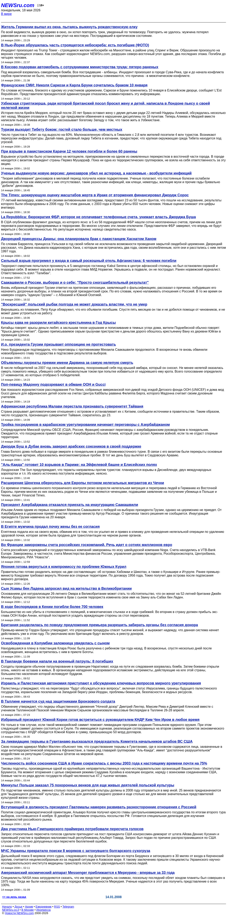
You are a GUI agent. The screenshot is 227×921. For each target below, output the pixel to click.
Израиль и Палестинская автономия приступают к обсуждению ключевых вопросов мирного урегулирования (101, 683)
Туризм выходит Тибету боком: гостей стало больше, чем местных (61, 129)
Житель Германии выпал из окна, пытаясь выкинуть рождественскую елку (69, 27)
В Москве (27, 909)
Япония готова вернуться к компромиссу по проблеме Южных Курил (63, 567)
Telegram (68, 906)
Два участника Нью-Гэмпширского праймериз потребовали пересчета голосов (72, 829)
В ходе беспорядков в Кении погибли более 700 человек (52, 607)
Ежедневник (44, 906)
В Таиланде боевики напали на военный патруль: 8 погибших (57, 661)
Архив (29, 906)
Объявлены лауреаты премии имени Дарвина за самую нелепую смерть (67, 363)
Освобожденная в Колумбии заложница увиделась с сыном (55, 643)
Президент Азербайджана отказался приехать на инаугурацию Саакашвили (69, 505)
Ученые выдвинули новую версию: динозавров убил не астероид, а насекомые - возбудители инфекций (96, 173)
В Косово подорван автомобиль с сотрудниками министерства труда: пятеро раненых (79, 67)
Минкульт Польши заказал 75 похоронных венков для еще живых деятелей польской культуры (87, 785)
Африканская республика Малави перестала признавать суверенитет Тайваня (72, 406)
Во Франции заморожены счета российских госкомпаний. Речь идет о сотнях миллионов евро (86, 545)
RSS (57, 906)
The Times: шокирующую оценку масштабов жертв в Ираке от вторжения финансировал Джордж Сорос (95, 195)
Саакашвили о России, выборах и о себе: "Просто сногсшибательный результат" (75, 282)
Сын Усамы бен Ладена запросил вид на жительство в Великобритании (66, 588)
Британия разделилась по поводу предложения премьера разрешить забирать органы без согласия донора (99, 625)
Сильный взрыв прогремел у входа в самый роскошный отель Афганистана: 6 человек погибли (88, 261)
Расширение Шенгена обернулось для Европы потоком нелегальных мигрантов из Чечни (82, 483)
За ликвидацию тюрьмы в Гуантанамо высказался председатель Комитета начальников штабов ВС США (97, 741)
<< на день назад (14, 897)
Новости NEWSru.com (19, 913)
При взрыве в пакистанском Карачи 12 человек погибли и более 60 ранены (69, 151)
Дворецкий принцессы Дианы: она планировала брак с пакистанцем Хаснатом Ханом (78, 239)
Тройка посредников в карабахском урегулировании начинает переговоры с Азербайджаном (85, 425)
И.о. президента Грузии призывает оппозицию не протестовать (58, 344)
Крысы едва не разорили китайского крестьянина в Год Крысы (58, 323)
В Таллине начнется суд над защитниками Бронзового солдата (58, 701)
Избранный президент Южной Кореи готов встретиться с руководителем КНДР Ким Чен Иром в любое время (100, 720)
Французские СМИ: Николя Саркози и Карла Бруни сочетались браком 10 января (74, 85)
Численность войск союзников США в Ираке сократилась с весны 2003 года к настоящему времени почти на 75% (104, 763)
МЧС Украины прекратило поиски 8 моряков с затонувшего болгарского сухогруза (75, 851)
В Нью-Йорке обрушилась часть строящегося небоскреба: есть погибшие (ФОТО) (75, 45)
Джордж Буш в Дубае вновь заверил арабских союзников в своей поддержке (71, 446)
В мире (6, 14)
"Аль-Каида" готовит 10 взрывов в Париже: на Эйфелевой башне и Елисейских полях (79, 465)
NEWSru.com (17, 5)
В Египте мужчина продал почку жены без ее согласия (50, 527)
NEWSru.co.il (10, 909)
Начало (7, 906)
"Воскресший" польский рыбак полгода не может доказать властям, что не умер (74, 304)
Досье (18, 906)
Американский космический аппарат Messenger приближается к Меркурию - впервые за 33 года (88, 873)
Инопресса (43, 909)
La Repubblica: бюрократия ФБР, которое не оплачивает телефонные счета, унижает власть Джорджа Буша (98, 217)
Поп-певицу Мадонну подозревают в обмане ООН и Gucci (53, 384)
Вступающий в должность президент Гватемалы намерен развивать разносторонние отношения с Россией (98, 807)
